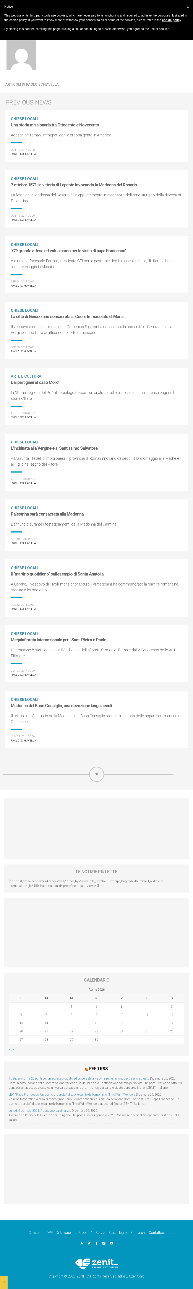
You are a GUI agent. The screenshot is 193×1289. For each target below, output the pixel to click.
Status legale (118, 1233)
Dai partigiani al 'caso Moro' (35, 382)
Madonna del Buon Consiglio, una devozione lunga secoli (61, 705)
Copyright (138, 1233)
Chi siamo (36, 1233)
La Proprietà (83, 1233)
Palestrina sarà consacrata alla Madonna (47, 514)
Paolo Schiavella (23, 154)
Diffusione (63, 1233)
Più (97, 774)
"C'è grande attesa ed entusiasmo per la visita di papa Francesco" (68, 250)
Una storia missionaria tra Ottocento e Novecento (55, 125)
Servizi (100, 1233)
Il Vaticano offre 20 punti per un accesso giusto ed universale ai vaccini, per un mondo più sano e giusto (79, 1078)
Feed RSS (98, 1068)
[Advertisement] (96, 828)
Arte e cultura (26, 376)
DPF (50, 1233)
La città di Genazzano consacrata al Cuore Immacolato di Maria (67, 316)
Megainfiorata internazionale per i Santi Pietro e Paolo (58, 639)
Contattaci (157, 1233)
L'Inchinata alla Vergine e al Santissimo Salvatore (54, 448)
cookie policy (171, 20)
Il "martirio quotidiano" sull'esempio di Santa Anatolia (57, 574)
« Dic (12, 1049)
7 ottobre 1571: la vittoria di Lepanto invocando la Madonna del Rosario (74, 184)
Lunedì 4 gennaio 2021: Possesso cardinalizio (40, 1110)
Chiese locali (24, 118)
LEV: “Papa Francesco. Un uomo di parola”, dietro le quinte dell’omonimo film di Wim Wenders (72, 1094)
